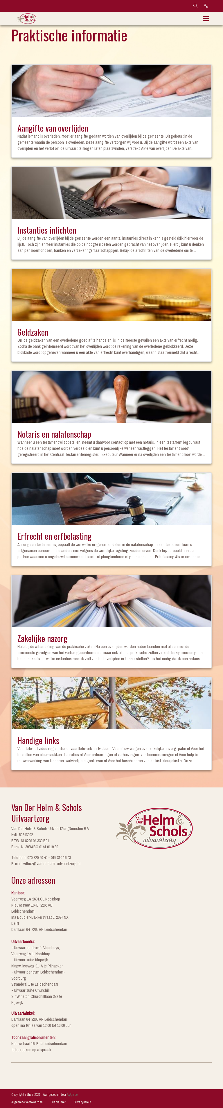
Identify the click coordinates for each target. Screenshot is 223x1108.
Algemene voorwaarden (27, 1102)
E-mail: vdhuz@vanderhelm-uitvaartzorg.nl (45, 863)
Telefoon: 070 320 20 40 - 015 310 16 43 (41, 857)
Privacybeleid (82, 1102)
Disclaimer (58, 1102)
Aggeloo (72, 1094)
